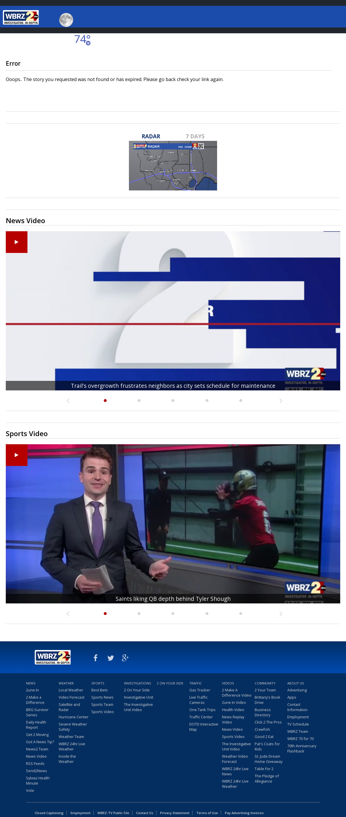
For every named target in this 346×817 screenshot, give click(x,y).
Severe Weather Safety (73, 726)
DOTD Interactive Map (203, 726)
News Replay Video (233, 719)
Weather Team (71, 736)
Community (265, 683)
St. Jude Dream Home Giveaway (268, 759)
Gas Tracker (199, 690)
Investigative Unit (138, 697)
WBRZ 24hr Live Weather (72, 746)
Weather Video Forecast (235, 759)
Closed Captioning (49, 813)
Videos (228, 683)
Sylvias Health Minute (38, 780)
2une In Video (234, 702)
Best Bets (99, 690)
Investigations (137, 683)
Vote (30, 790)
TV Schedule (298, 724)
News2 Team (37, 749)
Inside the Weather (67, 759)
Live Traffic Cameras (198, 700)
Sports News (102, 697)
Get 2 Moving (37, 734)
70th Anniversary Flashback (301, 748)
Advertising (297, 690)
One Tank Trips (202, 709)
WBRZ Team (297, 731)
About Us (295, 683)
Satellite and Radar (69, 707)
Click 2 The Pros (268, 722)
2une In (32, 690)
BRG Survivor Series (37, 712)
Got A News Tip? (40, 741)
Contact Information (297, 707)
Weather (66, 683)
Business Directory (263, 712)
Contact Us (144, 813)
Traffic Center (201, 716)
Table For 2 (264, 768)
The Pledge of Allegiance (267, 778)
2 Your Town (265, 690)
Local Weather (71, 690)
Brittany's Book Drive (267, 700)
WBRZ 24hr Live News (235, 771)
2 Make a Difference (35, 700)
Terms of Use (207, 813)
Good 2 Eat (264, 736)
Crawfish (262, 729)
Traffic (195, 683)
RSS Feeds (35, 763)
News (31, 683)
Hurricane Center (73, 716)
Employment (298, 716)
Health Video (233, 709)
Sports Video (102, 711)
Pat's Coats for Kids (267, 746)
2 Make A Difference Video (236, 692)
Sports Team (102, 704)
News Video (36, 756)
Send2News (36, 770)
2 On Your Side (137, 690)
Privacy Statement (174, 813)
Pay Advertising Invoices (244, 813)
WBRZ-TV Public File (113, 813)
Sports (97, 683)
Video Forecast (71, 697)
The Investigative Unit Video (138, 707)
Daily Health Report (36, 724)
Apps (291, 697)
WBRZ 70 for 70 (300, 738)
